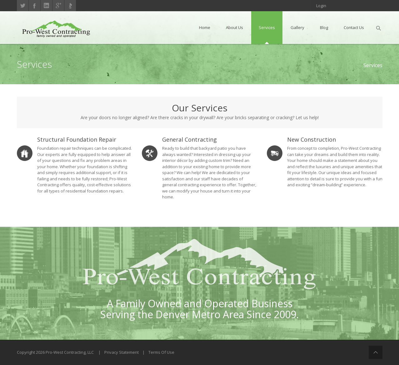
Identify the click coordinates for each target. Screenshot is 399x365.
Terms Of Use (161, 352)
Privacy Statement (121, 352)
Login (321, 5)
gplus (58, 5)
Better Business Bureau (70, 5)
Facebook (34, 5)
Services (372, 65)
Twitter (22, 5)
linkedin (46, 5)
